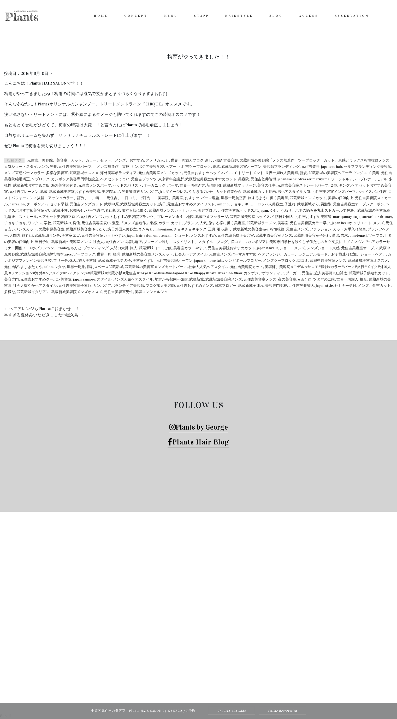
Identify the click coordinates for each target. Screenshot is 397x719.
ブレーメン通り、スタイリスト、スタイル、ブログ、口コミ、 (195, 242)
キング (344, 185)
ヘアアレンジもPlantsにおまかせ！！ (41, 308)
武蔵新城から (308, 204)
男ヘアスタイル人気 (293, 191)
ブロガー (293, 273)
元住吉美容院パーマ (74, 166)
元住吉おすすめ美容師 (313, 217)
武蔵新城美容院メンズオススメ (76, 292)
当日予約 (42, 242)
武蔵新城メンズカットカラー (172, 210)
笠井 (53, 166)
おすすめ (192, 198)
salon (48, 267)
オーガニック (154, 185)
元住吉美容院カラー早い (310, 223)
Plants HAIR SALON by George (192, 686)
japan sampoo (84, 279)
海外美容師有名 (64, 185)
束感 (216, 166)
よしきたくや (31, 267)
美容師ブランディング (281, 166)
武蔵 (44, 191)
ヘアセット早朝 (55, 204)
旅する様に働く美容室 (227, 223)
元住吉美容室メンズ (260, 279)
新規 (303, 173)
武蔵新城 (196, 279)
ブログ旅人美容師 (160, 285)
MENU (171, 15)
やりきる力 (198, 191)
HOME (101, 15)
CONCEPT (136, 15)
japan (263, 210)
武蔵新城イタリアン (33, 292)
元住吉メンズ (297, 229)
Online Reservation (282, 711)
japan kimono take (208, 260)
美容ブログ (207, 210)
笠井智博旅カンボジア (140, 191)
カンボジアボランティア (264, 273)
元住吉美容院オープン (174, 260)
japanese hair (331, 166)
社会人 (98, 242)
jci (162, 191)
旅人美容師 (87, 260)
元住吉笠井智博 (263, 179)
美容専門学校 (276, 285)
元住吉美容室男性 (118, 292)
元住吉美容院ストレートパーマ (302, 185)
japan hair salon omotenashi (150, 235)
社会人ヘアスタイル (191, 254)
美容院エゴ (111, 191)
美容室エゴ (71, 235)
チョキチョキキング (190, 229)
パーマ (172, 185)
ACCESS (308, 15)
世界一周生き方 (192, 185)
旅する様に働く (134, 210)
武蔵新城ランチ (47, 235)
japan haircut (267, 248)
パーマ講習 (95, 210)
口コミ (302, 260)
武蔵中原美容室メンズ (274, 235)
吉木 (344, 235)
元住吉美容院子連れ (74, 285)
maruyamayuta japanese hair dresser (362, 217)
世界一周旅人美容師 (281, 173)
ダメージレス (176, 191)
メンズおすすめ (203, 235)
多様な (9, 292)
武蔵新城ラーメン (261, 223)
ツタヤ (59, 267)
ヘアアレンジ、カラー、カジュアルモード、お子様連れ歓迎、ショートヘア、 (322, 254)
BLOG (276, 15)
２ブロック (40, 179)
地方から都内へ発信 (171, 279)
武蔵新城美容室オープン (241, 166)
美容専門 (11, 279)
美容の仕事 (266, 185)
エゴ (232, 173)
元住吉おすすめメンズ (194, 285)
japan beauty (342, 223)
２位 (333, 185)
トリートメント (251, 173)
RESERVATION (352, 15)
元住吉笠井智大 (301, 285)
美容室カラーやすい (189, 248)
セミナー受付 (345, 285)
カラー (163, 223)
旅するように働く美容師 (268, 198)
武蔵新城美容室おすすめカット (210, 179)
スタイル (104, 279)
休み (73, 260)
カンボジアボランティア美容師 (118, 285)
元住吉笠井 (310, 166)
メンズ (378, 223)
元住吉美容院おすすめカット (231, 248)
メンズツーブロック (279, 260)
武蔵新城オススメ (84, 173)
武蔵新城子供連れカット (369, 273)
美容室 (282, 223)
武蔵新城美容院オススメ (368, 260)
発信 (76, 223)
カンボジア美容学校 (147, 166)
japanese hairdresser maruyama (303, 179)
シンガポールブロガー (243, 260)
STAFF (201, 15)
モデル (381, 179)
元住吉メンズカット (86, 204)
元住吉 (307, 273)
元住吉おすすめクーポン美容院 (46, 279)
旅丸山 (27, 235)
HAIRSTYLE (239, 15)
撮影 (363, 279)
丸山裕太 (112, 210)
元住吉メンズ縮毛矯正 (123, 242)
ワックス (35, 223)
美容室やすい (144, 260)
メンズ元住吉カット (374, 285)
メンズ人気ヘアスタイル (133, 279)
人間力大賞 (119, 248)
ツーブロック (84, 254)
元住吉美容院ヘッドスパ (238, 210)
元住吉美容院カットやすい (103, 235)
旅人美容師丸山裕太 (330, 273)
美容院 (243, 179)
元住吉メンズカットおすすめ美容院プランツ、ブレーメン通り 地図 (137, 217)
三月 (211, 229)
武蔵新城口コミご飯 (155, 248)
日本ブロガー (225, 285)
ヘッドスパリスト (127, 185)
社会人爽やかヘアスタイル (35, 285)
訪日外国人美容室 (122, 229)
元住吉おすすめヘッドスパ (206, 173)
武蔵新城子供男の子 (114, 260)
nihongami (163, 229)
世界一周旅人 (347, 279)
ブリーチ (60, 260)
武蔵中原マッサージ (211, 217)
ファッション (320, 229)
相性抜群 (277, 229)
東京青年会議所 (171, 179)
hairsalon (17, 204)
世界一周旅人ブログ (187, 160)
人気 (203, 223)
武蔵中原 (111, 204)
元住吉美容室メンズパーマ (334, 191)
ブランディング (96, 248)
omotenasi (358, 235)
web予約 (304, 279)
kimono (222, 204)
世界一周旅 (76, 267)
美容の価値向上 (340, 198)
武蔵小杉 (60, 210)
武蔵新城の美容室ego (250, 229)
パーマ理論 (210, 198)
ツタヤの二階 (324, 279)
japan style (324, 285)
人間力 (14, 235)
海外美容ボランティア (118, 173)
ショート (181, 235)
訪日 (162, 204)
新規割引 (214, 185)
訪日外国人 (284, 217)
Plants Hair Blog (198, 442)
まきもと (145, 229)
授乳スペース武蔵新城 (105, 267)
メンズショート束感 (323, 248)
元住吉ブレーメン (24, 191)
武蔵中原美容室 (51, 229)
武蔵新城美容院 (33, 254)
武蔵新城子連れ (251, 285)
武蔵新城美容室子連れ (312, 235)
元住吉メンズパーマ (94, 185)
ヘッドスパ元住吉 (372, 191)
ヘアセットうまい (114, 179)
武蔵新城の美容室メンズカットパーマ (156, 267)
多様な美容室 (57, 173)
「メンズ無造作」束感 (111, 166)
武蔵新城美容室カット (138, 204)
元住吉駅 (11, 267)
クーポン (33, 204)
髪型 (51, 254)
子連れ (290, 204)
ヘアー (170, 166)
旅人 (133, 248)
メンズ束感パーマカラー (24, 173)
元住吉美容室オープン (359, 248)
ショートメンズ (292, 248)
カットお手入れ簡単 (349, 229)
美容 (376, 173)
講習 (335, 235)
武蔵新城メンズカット (308, 198)
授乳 (116, 254)
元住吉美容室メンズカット (160, 173)
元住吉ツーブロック (194, 166)
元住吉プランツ (144, 179)
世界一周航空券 (233, 198)
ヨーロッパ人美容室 (266, 204)
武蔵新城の (62, 223)
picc (68, 254)
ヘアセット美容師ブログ (59, 217)
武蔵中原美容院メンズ (328, 260)
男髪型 (326, 204)
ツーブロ (375, 235)
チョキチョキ (15, 223)
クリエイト (362, 223)
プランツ (190, 223)
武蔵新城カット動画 (259, 191)
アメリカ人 (155, 160)
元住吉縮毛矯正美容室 (235, 235)
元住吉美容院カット (246, 267)
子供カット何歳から (225, 191)
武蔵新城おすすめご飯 (31, 185)
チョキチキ (239, 204)
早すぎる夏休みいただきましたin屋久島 (44, 314)
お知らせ (76, 210)
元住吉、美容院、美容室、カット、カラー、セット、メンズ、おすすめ (85, 160)
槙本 (60, 254)
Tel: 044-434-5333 (231, 711)
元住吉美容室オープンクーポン (358, 204)
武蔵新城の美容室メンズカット (147, 254)
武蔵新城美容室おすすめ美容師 (74, 191)
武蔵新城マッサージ (239, 185)
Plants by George (198, 427)
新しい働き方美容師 (221, 160)
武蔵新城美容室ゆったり (86, 229)
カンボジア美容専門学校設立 (75, 179)
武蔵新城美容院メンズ (223, 279)
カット (176, 223)
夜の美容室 (287, 279)
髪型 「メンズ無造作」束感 (134, 223)
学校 (47, 223)
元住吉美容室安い (96, 223)
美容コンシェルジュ (151, 292)
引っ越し (224, 229)
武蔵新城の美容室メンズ (71, 242)
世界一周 (104, 254)
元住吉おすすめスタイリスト (191, 204)
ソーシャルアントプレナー (353, 179)
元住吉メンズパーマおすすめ (233, 254)
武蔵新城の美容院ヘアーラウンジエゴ (340, 173)
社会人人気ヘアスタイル (208, 267)
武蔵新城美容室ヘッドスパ (252, 217)
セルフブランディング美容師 (367, 166)
